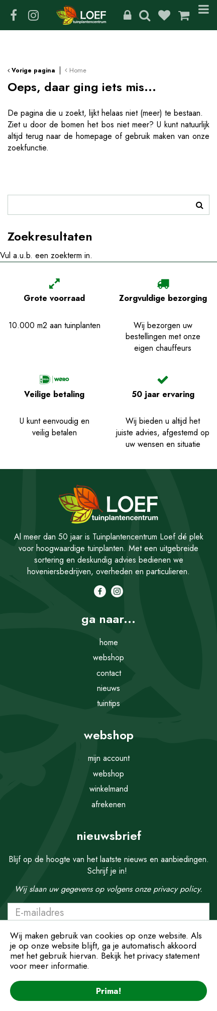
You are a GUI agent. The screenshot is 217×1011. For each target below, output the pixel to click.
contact (108, 673)
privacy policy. (177, 889)
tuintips (108, 703)
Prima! (108, 991)
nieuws (108, 688)
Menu (203, 15)
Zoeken (145, 15)
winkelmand (108, 789)
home (108, 642)
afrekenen (108, 804)
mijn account (109, 758)
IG (33, 15)
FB (14, 15)
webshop (108, 657)
